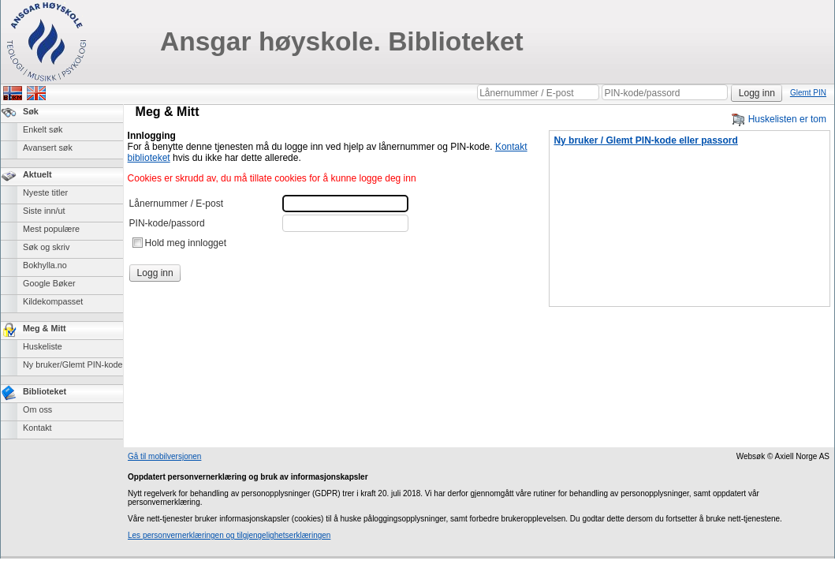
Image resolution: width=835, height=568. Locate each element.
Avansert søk (48, 147)
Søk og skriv (46, 247)
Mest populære (51, 229)
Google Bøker (49, 283)
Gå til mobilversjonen (164, 456)
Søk (31, 111)
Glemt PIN (808, 92)
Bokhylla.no (45, 265)
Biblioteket (44, 391)
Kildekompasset (53, 301)
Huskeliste (42, 346)
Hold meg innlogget (185, 242)
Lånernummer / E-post (176, 203)
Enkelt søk (42, 129)
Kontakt (37, 427)
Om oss (37, 409)
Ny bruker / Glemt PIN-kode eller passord (645, 140)
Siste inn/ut (44, 210)
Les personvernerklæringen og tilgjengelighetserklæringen (229, 535)
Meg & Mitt (44, 328)
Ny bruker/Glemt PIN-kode (73, 364)
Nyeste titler (45, 192)
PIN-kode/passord (167, 223)
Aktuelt (37, 174)
